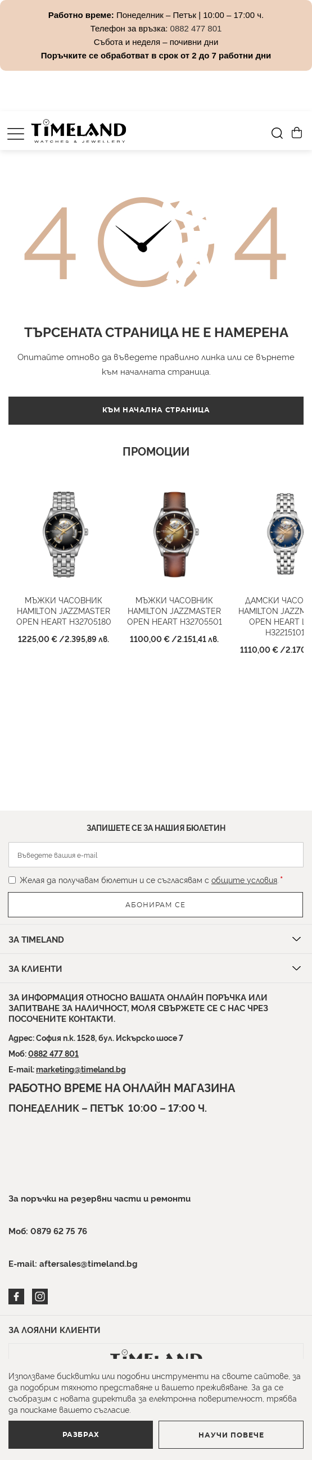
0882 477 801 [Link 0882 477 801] (196, 28)
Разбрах (81, 1434)
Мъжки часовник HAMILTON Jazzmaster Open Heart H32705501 (174, 610)
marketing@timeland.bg (81, 1068)
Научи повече (231, 1435)
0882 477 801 (53, 1053)
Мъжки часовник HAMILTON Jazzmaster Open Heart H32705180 (63, 610)
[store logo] (78, 131)
